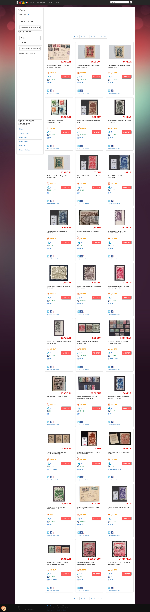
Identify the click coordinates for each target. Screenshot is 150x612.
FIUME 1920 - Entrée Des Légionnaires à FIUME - (55, 121)
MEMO (57, 2)
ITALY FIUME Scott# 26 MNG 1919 (57, 397)
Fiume (21, 129)
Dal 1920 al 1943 (115, 469)
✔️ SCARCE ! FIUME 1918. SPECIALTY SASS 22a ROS (86, 563)
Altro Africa (114, 358)
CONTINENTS (41, 2)
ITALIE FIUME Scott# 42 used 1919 (88, 231)
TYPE (31, 2)
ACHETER (66, 77)
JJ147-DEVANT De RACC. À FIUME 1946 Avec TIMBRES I (58, 66)
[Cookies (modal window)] (3, 608)
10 (105, 37)
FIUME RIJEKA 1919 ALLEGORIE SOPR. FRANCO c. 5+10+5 (57, 563)
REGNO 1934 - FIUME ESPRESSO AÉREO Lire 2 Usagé (118, 397)
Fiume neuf (23, 137)
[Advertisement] (30, 87)
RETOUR (29, 15)
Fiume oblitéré (24, 141)
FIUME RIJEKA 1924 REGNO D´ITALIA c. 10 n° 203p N (56, 452)
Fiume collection (24, 150)
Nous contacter (51, 610)
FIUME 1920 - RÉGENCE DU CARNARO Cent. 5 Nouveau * (56, 508)
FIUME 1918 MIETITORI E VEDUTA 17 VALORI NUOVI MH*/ (119, 342)
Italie (50, 82)
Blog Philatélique (61, 610)
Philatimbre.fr (51, 606)
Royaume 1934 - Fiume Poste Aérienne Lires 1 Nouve (117, 232)
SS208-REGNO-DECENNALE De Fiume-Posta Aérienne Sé (87, 397)
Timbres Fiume (24, 133)
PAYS (50, 2)
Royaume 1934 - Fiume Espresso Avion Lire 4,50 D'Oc (118, 287)
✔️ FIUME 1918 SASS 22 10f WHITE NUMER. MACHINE (119, 563)
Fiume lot (22, 146)
